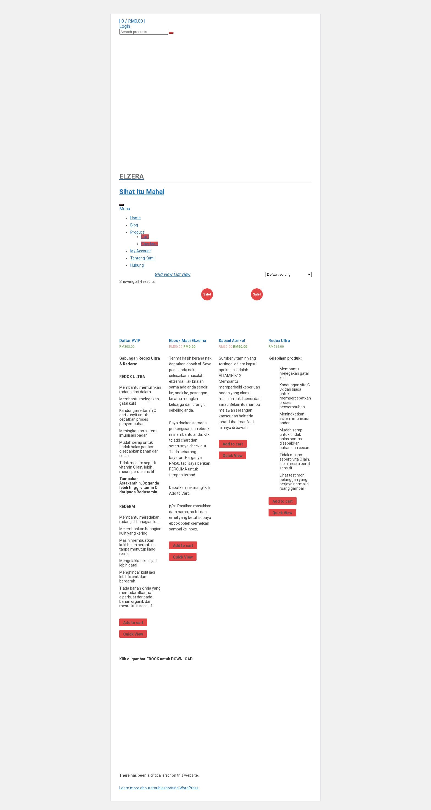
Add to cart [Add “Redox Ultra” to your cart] (282, 501)
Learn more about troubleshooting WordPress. (159, 788)
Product (137, 232)
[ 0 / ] (132, 21)
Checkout (149, 244)
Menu (124, 208)
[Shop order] (289, 274)
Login (124, 26)
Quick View (133, 634)
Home (135, 218)
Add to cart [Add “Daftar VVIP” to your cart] (133, 622)
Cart (145, 236)
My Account (140, 251)
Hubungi (137, 265)
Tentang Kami (142, 258)
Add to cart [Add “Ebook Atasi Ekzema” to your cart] (183, 545)
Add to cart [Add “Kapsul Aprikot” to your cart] (233, 444)
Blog (134, 225)
